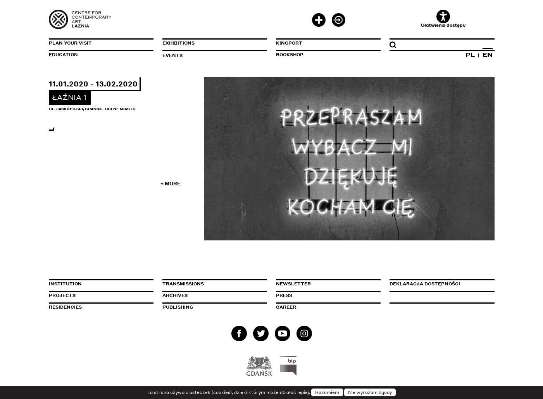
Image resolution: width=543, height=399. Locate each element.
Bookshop (289, 54)
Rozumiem (327, 392)
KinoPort (289, 43)
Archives (175, 295)
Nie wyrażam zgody (370, 392)
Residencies (65, 307)
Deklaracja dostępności (425, 284)
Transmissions (214, 284)
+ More (170, 184)
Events (172, 55)
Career (286, 307)
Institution (65, 284)
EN (488, 55)
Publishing (177, 307)
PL (470, 55)
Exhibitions (178, 43)
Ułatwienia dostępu (443, 19)
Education (63, 54)
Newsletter (293, 284)
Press (284, 295)
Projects (62, 295)
